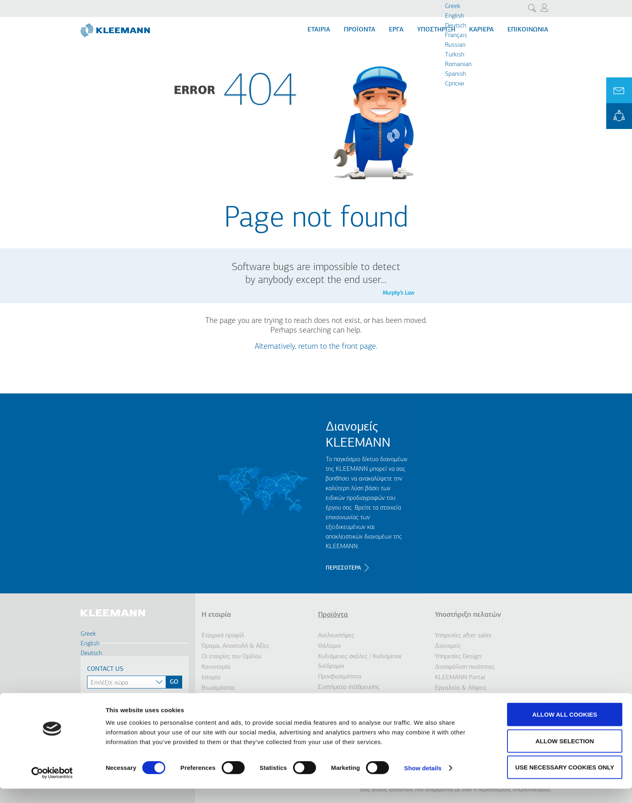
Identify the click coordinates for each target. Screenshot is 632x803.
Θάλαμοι (329, 646)
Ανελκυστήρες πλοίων (346, 698)
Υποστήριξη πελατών (468, 615)
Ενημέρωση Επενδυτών (232, 698)
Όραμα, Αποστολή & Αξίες (236, 646)
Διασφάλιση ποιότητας (465, 667)
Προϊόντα (359, 30)
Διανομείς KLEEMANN (358, 435)
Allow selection (565, 755)
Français (456, 35)
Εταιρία (319, 30)
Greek (452, 6)
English (454, 16)
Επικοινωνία (527, 30)
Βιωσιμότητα (218, 688)
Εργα (396, 30)
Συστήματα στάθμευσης (348, 687)
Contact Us (105, 669)
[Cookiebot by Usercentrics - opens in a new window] (52, 787)
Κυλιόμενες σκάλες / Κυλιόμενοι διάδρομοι (359, 661)
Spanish (455, 74)
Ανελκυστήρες (336, 635)
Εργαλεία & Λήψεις (460, 688)
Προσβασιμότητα (340, 677)
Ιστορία (211, 677)
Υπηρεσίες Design (458, 656)
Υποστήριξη (436, 30)
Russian (455, 45)
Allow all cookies (564, 728)
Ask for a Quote (619, 90)
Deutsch (455, 26)
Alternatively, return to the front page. (316, 347)
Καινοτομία (216, 667)
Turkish (454, 55)
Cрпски (454, 84)
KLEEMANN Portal (619, 116)
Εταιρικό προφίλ (223, 635)
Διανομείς (448, 646)
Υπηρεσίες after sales (463, 635)
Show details (423, 782)
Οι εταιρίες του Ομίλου (231, 656)
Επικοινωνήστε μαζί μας (466, 698)
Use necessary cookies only (564, 781)
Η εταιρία (216, 615)
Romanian (458, 64)
